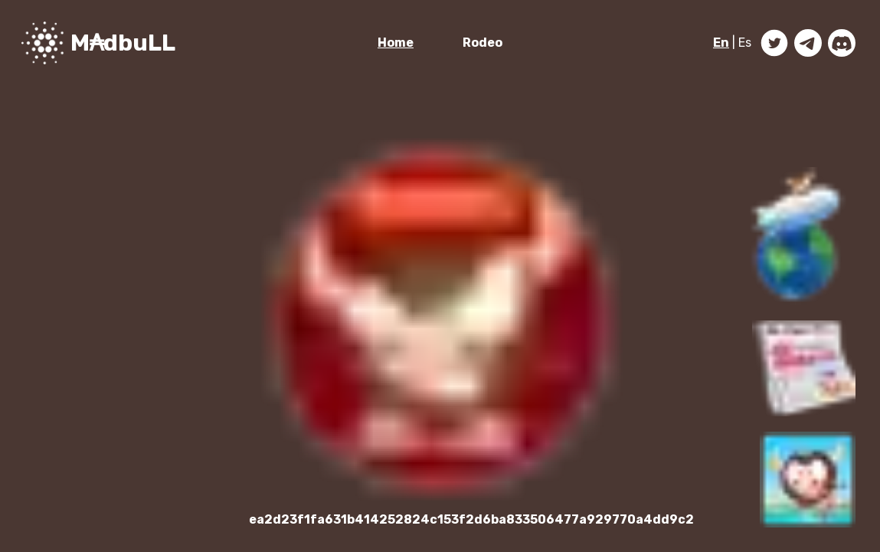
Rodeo (482, 42)
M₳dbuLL (122, 43)
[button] (798, 236)
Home (396, 42)
